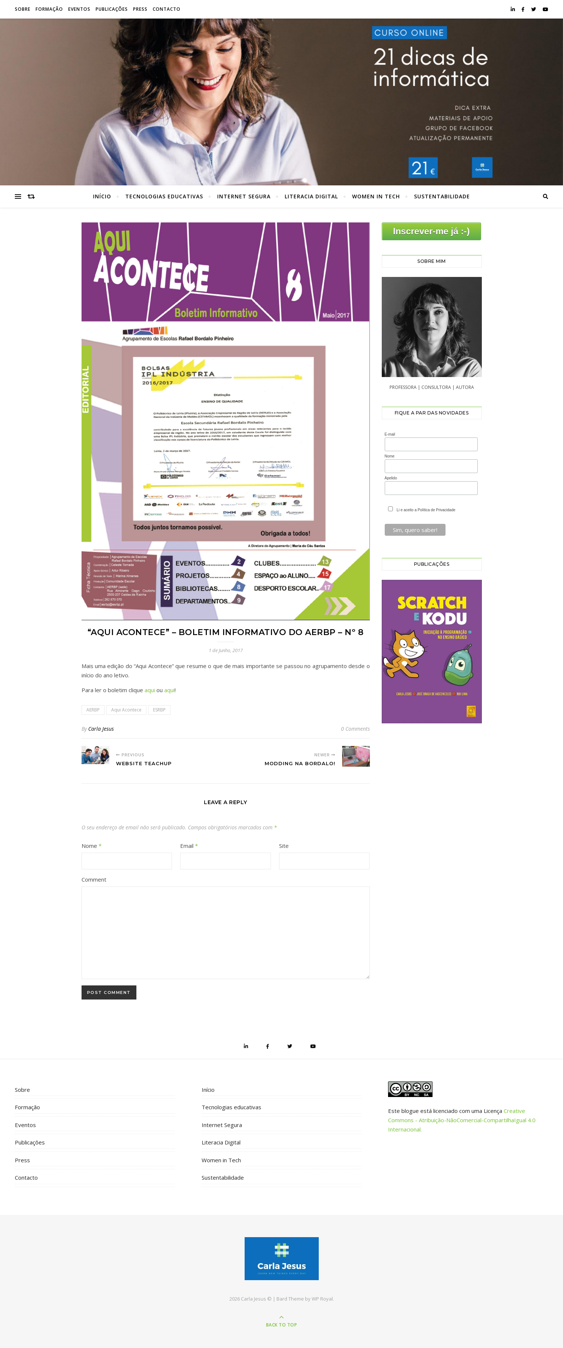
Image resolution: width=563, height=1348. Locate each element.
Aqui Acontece (126, 710)
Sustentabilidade (442, 196)
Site (284, 845)
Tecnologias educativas (164, 196)
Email (189, 845)
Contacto (167, 9)
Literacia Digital (311, 196)
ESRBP (159, 710)
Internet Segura (244, 196)
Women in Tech (376, 196)
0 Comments (355, 728)
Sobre (22, 9)
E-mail (390, 434)
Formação (49, 9)
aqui (150, 690)
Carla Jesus (101, 728)
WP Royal (322, 1298)
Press (140, 9)
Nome (92, 845)
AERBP (93, 710)
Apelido (391, 478)
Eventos (79, 9)
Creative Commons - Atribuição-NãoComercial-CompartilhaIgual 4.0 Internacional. (462, 1120)
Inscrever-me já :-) (431, 231)
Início (102, 196)
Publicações (112, 9)
